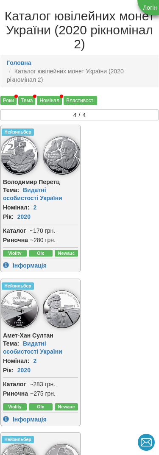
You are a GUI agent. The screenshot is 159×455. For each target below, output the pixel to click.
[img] (60, 155)
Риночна (15, 239)
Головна (19, 62)
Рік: (8, 216)
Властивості (80, 100)
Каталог (14, 230)
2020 (24, 215)
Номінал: (16, 206)
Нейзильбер (17, 131)
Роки (8, 100)
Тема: (11, 189)
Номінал (49, 100)
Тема (27, 100)
